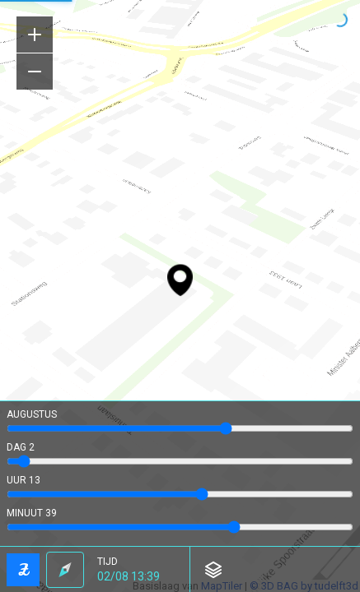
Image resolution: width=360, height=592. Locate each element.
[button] (136, 570)
